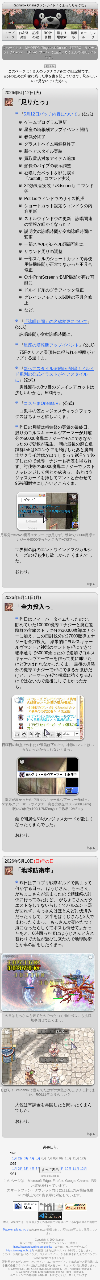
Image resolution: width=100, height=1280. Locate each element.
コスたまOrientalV (41, 403)
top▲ (91, 584)
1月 (14, 1158)
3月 (26, 1158)
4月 (32, 1158)
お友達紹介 (23, 35)
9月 (61, 1169)
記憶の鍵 (35, 35)
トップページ (9, 35)
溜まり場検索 (61, 35)
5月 (38, 1158)
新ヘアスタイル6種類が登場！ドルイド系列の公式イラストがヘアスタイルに (54, 374)
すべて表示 (50, 1170)
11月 (75, 1169)
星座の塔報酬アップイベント (51, 345)
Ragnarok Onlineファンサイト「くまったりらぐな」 (50, 5)
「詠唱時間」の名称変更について (56, 321)
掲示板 (74, 35)
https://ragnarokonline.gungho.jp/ (32, 1246)
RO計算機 (48, 35)
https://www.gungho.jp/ (19, 1250)
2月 (20, 1158)
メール (83, 35)
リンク (93, 35)
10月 (68, 1169)
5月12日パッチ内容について (51, 114)
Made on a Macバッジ (16, 1229)
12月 (83, 1169)
